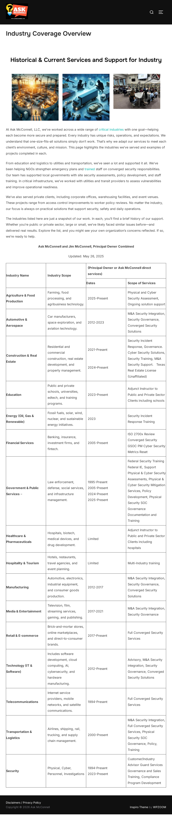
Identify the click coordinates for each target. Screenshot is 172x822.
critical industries (111, 137)
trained (90, 177)
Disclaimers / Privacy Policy (23, 810)
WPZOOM (159, 814)
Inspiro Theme (139, 814)
